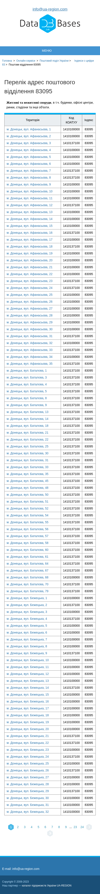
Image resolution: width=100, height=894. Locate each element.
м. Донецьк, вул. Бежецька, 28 (28, 784)
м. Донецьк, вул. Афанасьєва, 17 (30, 239)
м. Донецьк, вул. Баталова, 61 (27, 556)
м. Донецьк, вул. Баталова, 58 (27, 543)
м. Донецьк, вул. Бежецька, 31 (28, 805)
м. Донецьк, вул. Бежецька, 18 (28, 715)
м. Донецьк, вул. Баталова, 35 (27, 474)
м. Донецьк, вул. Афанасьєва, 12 (30, 205)
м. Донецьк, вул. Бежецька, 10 (28, 660)
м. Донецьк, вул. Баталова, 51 (27, 501)
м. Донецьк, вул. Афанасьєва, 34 (30, 356)
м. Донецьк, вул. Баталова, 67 (27, 570)
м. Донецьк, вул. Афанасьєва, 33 (30, 350)
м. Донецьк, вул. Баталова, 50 (27, 494)
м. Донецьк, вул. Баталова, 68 (27, 577)
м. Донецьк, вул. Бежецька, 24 (28, 756)
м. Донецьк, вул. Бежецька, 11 (28, 667)
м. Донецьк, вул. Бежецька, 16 (28, 701)
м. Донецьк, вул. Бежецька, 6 (27, 632)
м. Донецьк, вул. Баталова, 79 (27, 591)
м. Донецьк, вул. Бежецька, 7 (27, 639)
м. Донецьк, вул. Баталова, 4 (27, 384)
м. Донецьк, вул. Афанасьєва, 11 (30, 198)
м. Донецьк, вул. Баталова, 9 (27, 405)
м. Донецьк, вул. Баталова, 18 (27, 425)
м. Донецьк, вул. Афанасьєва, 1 (29, 129)
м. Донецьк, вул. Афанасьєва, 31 (30, 336)
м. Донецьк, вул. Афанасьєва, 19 (30, 253)
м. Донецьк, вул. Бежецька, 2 (27, 605)
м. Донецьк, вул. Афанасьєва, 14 (30, 219)
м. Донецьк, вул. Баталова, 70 (27, 584)
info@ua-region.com (50, 9)
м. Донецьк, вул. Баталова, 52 (27, 508)
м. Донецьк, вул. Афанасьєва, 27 (30, 308)
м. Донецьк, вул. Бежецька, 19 (28, 722)
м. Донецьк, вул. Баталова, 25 (27, 446)
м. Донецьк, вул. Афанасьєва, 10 (30, 191)
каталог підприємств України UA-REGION (46, 885)
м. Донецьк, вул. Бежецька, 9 (27, 653)
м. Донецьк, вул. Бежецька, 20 (28, 729)
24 (82, 827)
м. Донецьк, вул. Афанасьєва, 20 (30, 260)
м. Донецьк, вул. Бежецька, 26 (28, 770)
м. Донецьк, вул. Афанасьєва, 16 (30, 232)
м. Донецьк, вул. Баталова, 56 (27, 529)
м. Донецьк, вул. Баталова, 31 (27, 460)
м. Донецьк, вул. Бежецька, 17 (28, 708)
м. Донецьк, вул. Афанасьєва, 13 (30, 212)
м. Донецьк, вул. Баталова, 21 (27, 432)
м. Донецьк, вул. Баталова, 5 (27, 391)
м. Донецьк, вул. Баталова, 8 (27, 398)
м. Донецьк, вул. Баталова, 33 (27, 467)
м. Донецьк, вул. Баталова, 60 (27, 549)
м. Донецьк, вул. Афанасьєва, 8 (29, 177)
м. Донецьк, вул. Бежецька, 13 (28, 680)
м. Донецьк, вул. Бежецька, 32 (28, 811)
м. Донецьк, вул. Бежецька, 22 (28, 742)
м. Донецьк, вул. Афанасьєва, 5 (29, 157)
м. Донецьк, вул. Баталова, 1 (27, 370)
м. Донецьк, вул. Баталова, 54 (27, 515)
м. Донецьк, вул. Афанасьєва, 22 (30, 274)
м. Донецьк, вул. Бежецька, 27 (28, 777)
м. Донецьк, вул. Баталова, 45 (27, 481)
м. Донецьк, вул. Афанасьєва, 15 (30, 225)
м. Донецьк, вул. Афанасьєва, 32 (30, 343)
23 (75, 827)
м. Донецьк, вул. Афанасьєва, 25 (30, 294)
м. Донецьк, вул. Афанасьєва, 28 (30, 315)
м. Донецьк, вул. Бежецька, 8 (27, 646)
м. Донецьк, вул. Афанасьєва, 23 (30, 281)
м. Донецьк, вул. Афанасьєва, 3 (29, 143)
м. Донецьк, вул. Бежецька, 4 (27, 618)
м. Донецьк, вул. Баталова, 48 (27, 487)
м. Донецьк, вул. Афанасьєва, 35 (30, 363)
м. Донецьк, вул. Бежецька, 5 (27, 625)
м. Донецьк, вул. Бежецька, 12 (28, 674)
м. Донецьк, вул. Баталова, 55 (27, 522)
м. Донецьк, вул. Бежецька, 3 (27, 612)
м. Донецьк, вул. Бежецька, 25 (28, 763)
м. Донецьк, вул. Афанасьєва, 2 (29, 136)
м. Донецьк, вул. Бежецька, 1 (27, 598)
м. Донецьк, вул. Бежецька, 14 (28, 687)
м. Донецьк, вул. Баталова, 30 (27, 453)
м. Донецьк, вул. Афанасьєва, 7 (29, 170)
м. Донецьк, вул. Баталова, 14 (27, 419)
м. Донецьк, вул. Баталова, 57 (27, 536)
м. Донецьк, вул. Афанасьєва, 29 (30, 322)
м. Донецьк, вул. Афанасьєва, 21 (30, 267)
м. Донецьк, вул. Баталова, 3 (27, 377)
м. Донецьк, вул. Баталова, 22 (27, 439)
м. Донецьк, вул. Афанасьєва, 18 (30, 246)
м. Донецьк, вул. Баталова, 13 (27, 412)
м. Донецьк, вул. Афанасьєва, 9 (29, 184)
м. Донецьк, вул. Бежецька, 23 (28, 749)
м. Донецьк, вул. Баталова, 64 (27, 563)
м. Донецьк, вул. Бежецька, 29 (28, 791)
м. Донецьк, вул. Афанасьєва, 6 (29, 163)
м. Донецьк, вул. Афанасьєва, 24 (30, 288)
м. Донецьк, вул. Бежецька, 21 (28, 736)
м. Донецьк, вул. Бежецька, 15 (28, 694)
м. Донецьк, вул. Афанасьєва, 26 (30, 301)
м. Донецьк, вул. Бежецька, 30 (28, 798)
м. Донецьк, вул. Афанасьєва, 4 (29, 150)
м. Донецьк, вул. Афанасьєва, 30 (30, 329)
